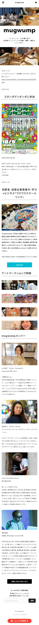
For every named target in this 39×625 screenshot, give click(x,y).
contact (19, 265)
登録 (32, 600)
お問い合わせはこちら (19, 581)
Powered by (19, 614)
